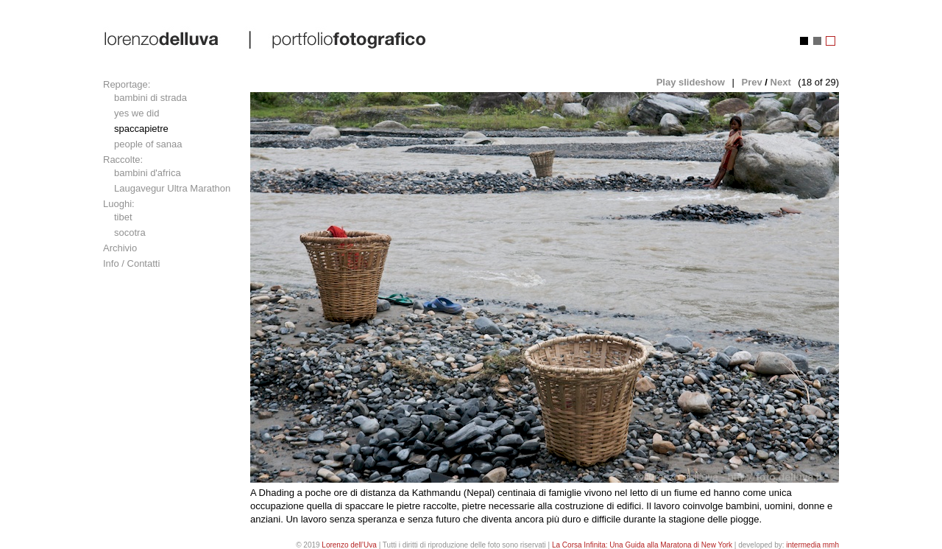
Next (781, 82)
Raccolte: (123, 159)
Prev (751, 82)
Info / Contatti (131, 263)
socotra (130, 232)
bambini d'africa (147, 172)
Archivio (120, 247)
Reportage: (126, 84)
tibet (123, 217)
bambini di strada (150, 97)
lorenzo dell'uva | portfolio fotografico (266, 39)
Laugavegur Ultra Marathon (172, 188)
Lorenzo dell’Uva (349, 545)
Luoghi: (119, 203)
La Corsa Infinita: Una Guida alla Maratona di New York (642, 545)
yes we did (136, 113)
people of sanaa (148, 144)
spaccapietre (141, 128)
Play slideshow (690, 82)
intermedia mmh (812, 545)
